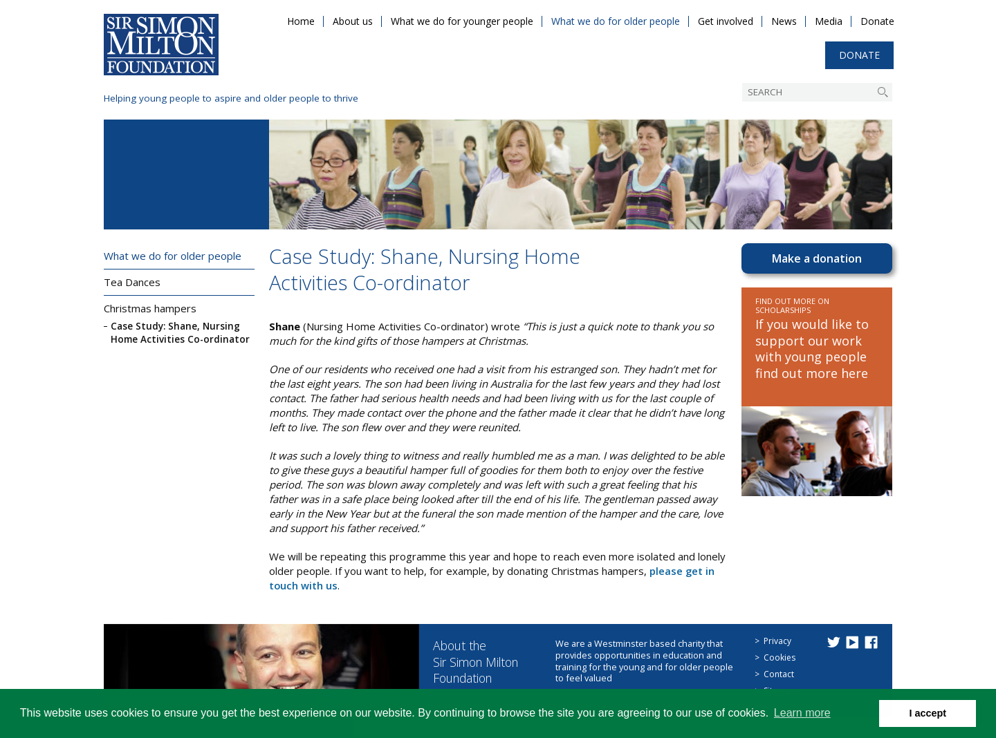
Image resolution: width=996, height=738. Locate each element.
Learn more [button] (802, 713)
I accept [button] (927, 713)
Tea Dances (132, 282)
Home (301, 21)
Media (828, 21)
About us (353, 21)
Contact (779, 674)
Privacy (777, 641)
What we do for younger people (462, 21)
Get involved (725, 21)
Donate (877, 21)
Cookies (779, 657)
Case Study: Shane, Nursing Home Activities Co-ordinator (180, 333)
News (784, 21)
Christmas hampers (150, 308)
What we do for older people (615, 21)
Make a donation (817, 258)
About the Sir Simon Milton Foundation (479, 661)
